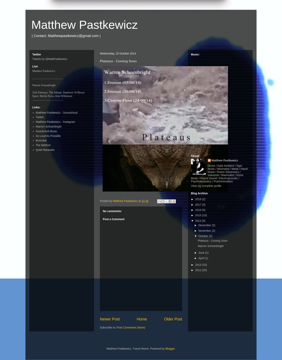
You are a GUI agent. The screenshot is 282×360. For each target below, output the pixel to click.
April (201, 258)
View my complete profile (206, 185)
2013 (198, 264)
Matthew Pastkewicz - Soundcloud (57, 112)
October (203, 236)
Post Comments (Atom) (131, 327)
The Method (43, 145)
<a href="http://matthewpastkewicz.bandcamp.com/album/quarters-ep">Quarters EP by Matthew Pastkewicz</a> (220, 103)
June (201, 252)
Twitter (40, 117)
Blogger (170, 348)
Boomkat (41, 140)
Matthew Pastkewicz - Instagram (55, 121)
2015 (198, 215)
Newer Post (110, 319)
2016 (198, 210)
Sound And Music (46, 131)
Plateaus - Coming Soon (213, 240)
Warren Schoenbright (49, 126)
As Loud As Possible (48, 135)
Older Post (173, 319)
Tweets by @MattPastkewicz (49, 59)
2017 (198, 204)
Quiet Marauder (45, 149)
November (205, 230)
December (205, 225)
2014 (198, 220)
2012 (198, 270)
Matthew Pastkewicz (84, 24)
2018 (198, 199)
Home (142, 319)
